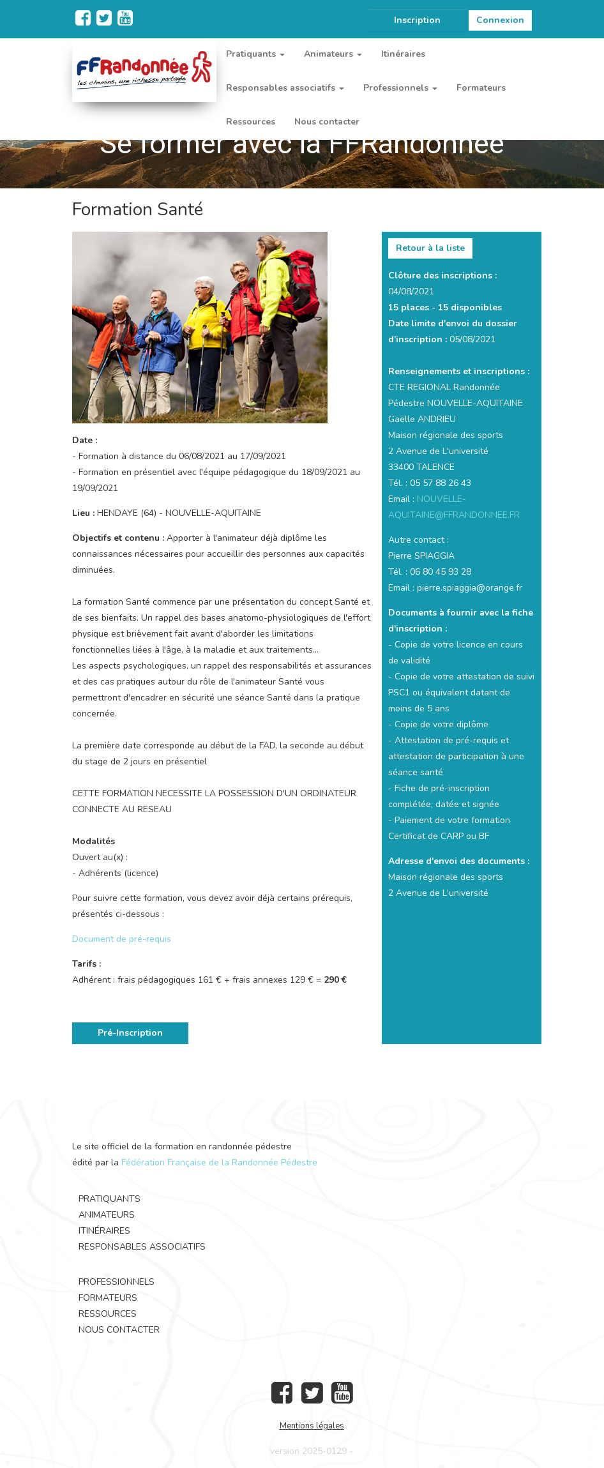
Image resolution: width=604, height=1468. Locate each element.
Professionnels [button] (400, 88)
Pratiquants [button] (255, 54)
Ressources (250, 122)
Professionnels (117, 1282)
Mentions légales (312, 1426)
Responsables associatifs (142, 1247)
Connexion (500, 20)
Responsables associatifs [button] (285, 88)
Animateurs (107, 1215)
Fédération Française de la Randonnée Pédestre (219, 1162)
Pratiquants (109, 1199)
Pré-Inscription (130, 1033)
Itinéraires (403, 54)
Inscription (417, 20)
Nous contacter (326, 122)
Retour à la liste (430, 248)
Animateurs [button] (333, 54)
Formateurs (481, 88)
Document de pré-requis (121, 939)
